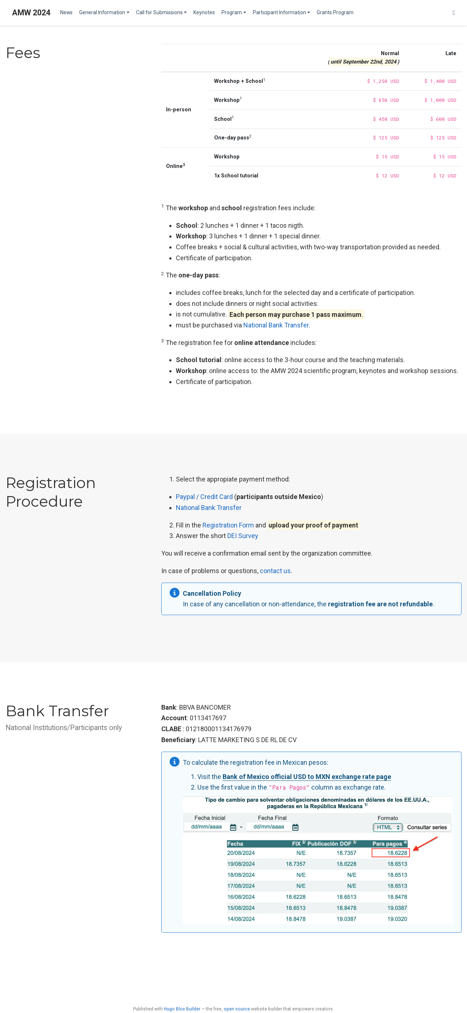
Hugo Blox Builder (182, 1009)
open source (237, 1009)
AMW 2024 (31, 12)
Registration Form (228, 525)
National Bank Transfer (276, 325)
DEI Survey (242, 536)
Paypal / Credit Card (204, 496)
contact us (275, 571)
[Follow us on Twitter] (453, 13)
